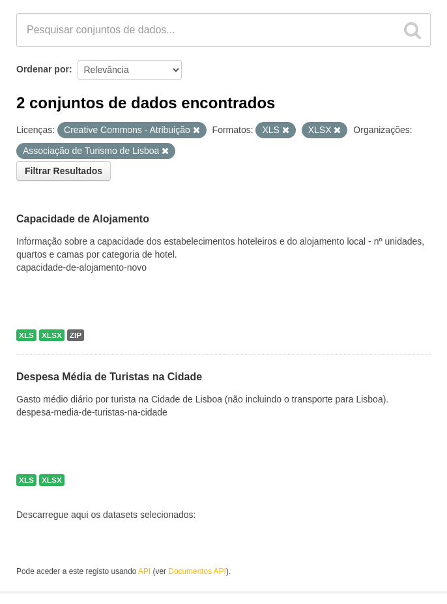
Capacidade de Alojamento (82, 218)
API (144, 571)
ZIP (75, 335)
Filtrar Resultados (63, 171)
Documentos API (197, 571)
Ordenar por (42, 69)
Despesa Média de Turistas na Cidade (109, 376)
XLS (26, 335)
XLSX (52, 335)
